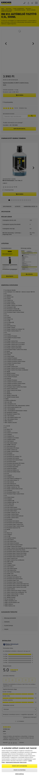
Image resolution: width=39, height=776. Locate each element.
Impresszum (23, 762)
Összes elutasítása (19, 770)
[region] (19, 761)
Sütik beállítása (19, 774)
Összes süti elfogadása (19, 766)
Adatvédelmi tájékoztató (12, 762)
